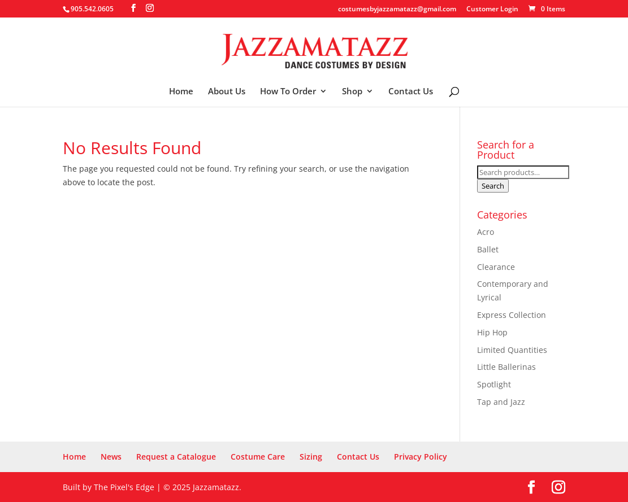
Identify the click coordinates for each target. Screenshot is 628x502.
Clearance (496, 266)
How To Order (288, 92)
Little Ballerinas (506, 366)
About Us (226, 92)
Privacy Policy (420, 456)
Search (493, 186)
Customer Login (492, 10)
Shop (352, 92)
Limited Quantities (512, 349)
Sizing (311, 456)
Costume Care (258, 456)
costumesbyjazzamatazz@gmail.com (397, 10)
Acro (485, 231)
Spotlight (494, 384)
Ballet (488, 249)
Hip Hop (492, 332)
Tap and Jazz (501, 401)
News (111, 456)
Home (181, 92)
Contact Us (410, 92)
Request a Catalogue (176, 456)
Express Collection (511, 314)
